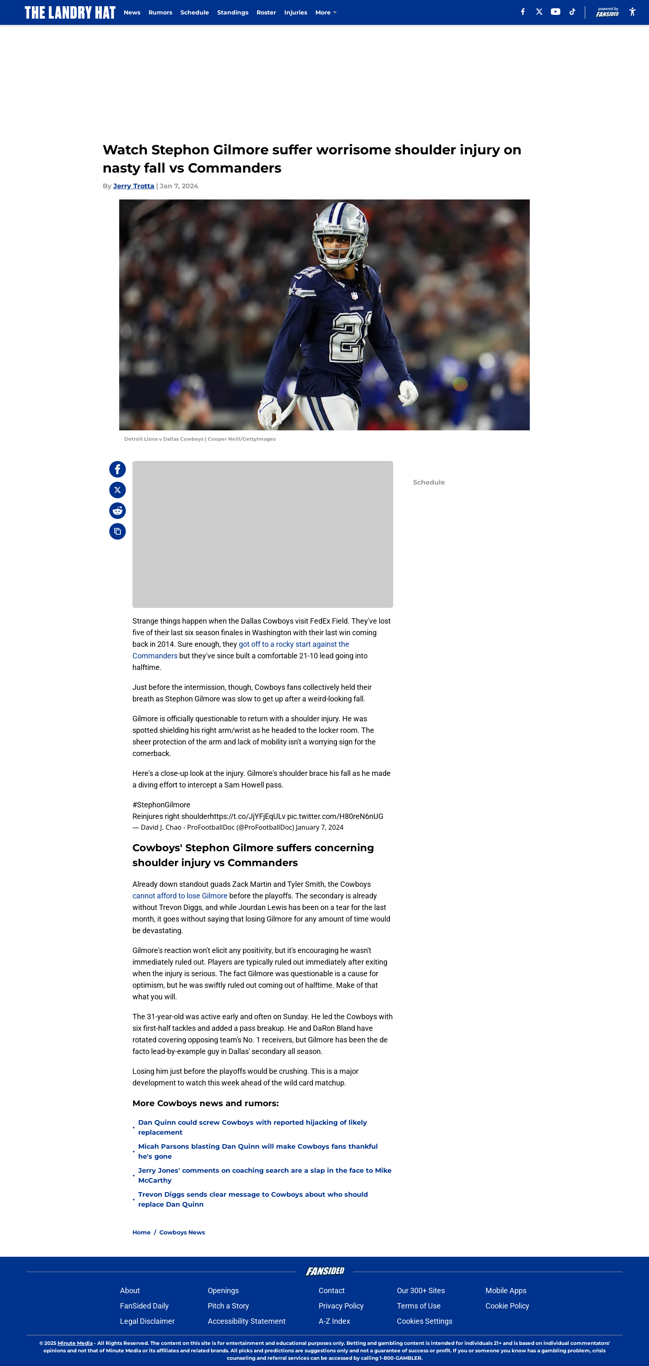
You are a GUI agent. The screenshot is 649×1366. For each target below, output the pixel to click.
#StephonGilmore (161, 804)
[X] (539, 11)
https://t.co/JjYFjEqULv (248, 816)
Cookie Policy (507, 1305)
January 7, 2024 (320, 827)
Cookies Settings (424, 1321)
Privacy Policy (341, 1305)
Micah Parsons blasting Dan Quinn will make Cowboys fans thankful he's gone (258, 1151)
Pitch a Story (228, 1305)
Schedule (194, 12)
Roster (266, 12)
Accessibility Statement (247, 1321)
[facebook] (522, 11)
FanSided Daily (144, 1305)
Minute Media (75, 1343)
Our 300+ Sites (421, 1290)
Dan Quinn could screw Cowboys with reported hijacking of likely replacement (252, 1127)
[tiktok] (572, 11)
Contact (332, 1290)
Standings (232, 12)
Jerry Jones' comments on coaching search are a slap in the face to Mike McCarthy (265, 1175)
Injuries (295, 12)
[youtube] (555, 11)
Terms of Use (419, 1305)
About (130, 1290)
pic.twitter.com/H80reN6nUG (335, 816)
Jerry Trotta (133, 186)
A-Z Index (334, 1321)
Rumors (160, 12)
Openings (223, 1290)
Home (141, 1232)
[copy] (117, 531)
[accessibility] (632, 11)
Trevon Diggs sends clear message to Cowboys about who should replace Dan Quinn (253, 1199)
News (132, 12)
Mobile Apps (506, 1290)
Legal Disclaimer (147, 1321)
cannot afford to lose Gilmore (180, 895)
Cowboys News (182, 1232)
